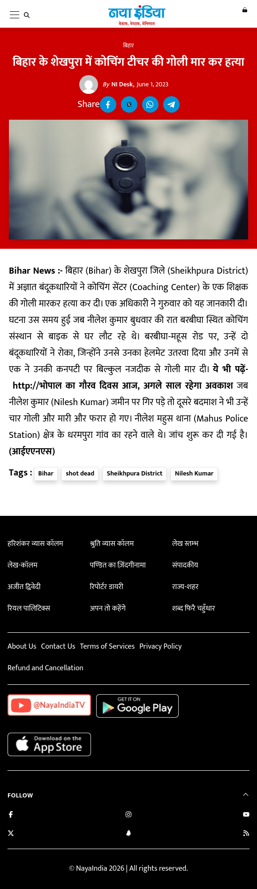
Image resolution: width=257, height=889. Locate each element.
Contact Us (58, 646)
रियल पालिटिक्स (29, 608)
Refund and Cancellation (45, 668)
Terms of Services (107, 646)
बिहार (128, 45)
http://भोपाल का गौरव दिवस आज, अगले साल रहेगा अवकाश (123, 386)
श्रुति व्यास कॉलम (112, 543)
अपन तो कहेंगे (107, 608)
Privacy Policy (160, 646)
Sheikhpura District (135, 473)
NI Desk (118, 84)
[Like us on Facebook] (11, 815)
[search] (28, 15)
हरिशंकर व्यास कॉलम (35, 543)
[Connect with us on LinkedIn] (128, 834)
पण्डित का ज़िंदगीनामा (117, 565)
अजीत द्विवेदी (24, 587)
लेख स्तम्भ (185, 543)
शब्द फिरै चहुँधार (193, 608)
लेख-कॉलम (23, 565)
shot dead (80, 473)
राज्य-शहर (185, 587)
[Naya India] (131, 24)
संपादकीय (185, 565)
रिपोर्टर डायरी (106, 587)
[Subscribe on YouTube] (246, 815)
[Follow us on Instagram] (128, 815)
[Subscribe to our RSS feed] (246, 834)
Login (239, 14)
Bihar (45, 473)
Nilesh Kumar (194, 473)
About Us (22, 646)
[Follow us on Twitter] (11, 834)
